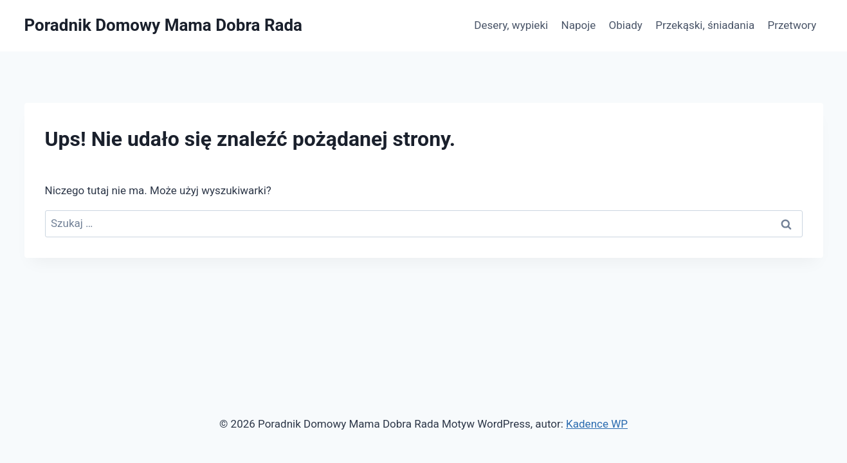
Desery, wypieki (511, 25)
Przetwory (792, 25)
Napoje (578, 25)
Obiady (625, 25)
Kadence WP (597, 423)
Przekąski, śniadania (704, 25)
